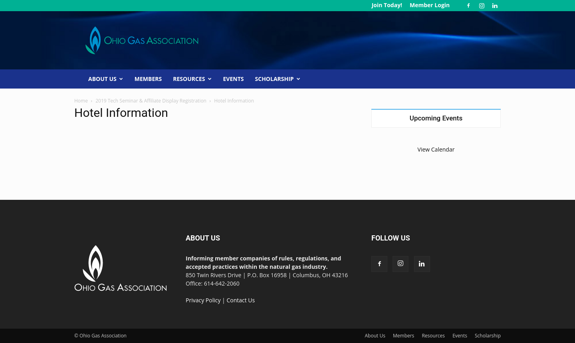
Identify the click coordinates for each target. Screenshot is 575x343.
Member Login (430, 5)
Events (233, 79)
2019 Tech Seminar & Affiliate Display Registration (150, 100)
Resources (192, 79)
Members (148, 79)
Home (81, 100)
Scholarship (277, 79)
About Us (105, 79)
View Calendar (436, 149)
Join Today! (387, 5)
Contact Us (240, 300)
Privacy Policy (203, 300)
